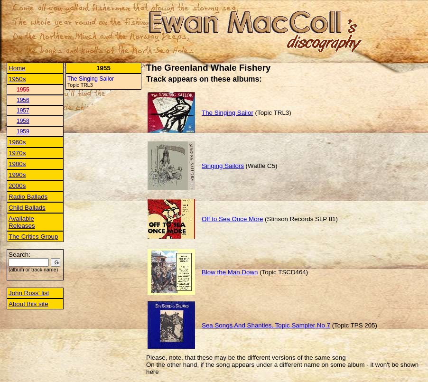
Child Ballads (27, 207)
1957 (23, 110)
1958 (23, 121)
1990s (17, 174)
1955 (23, 89)
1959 (23, 131)
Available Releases (22, 222)
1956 (23, 100)
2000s (17, 185)
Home (17, 68)
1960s (17, 142)
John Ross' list (29, 293)
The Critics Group (33, 236)
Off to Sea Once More (232, 219)
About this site (28, 303)
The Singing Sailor (90, 78)
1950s (17, 79)
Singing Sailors (223, 165)
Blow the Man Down (230, 272)
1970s (17, 153)
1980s (17, 164)
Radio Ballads (28, 196)
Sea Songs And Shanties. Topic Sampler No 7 (266, 325)
